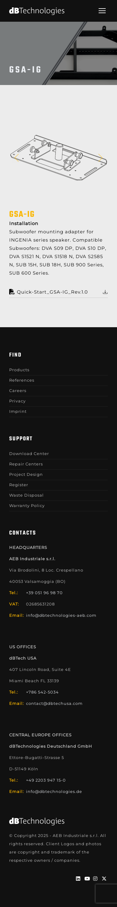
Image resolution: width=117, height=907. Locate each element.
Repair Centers (26, 463)
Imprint (18, 411)
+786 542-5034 (42, 692)
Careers (17, 390)
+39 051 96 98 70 (44, 592)
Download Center (29, 453)
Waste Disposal (26, 495)
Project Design (26, 474)
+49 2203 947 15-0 (46, 780)
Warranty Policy (27, 505)
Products (19, 369)
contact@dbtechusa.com (54, 703)
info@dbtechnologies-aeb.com (61, 615)
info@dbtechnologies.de (54, 791)
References (21, 380)
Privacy (17, 400)
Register (18, 484)
